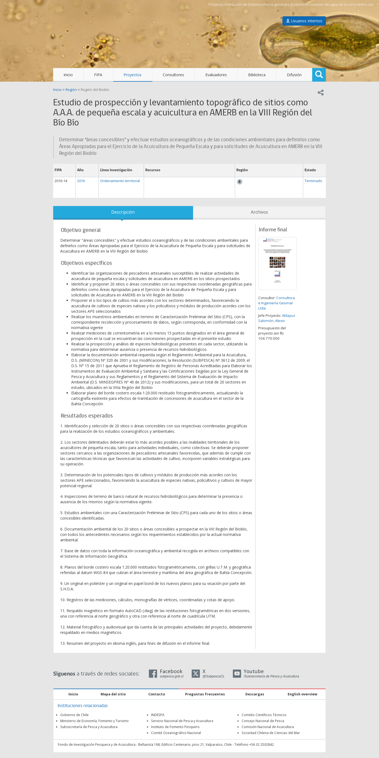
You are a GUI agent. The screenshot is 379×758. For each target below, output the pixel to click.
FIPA (98, 74)
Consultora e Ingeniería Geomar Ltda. (276, 303)
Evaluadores (216, 74)
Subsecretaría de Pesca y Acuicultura (89, 727)
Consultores (173, 74)
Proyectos (133, 74)
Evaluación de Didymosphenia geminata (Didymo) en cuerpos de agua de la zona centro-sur (299, 4)
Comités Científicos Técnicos (264, 715)
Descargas (254, 694)
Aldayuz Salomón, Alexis (276, 318)
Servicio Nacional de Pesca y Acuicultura (182, 721)
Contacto (156, 694)
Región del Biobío (95, 89)
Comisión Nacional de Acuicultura (268, 727)
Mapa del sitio (113, 694)
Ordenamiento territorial (120, 181)
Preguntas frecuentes (205, 694)
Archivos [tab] (259, 212)
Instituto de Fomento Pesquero (175, 727)
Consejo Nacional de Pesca (263, 721)
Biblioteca (257, 74)
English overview (302, 694)
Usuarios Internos (304, 20)
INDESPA (157, 715)
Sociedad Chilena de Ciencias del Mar (271, 733)
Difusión (294, 74)
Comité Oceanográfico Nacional (176, 733)
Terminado (313, 181)
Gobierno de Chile (74, 715)
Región (71, 89)
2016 (81, 181)
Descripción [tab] (123, 212)
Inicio (68, 74)
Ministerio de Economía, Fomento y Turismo (94, 721)
